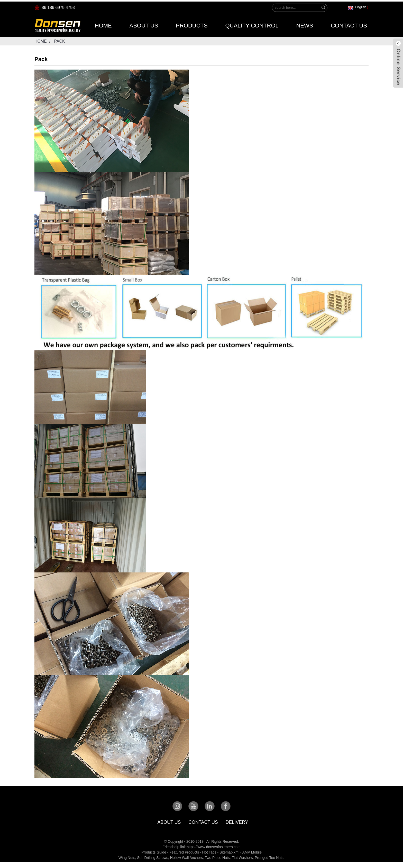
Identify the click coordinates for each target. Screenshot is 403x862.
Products (191, 24)
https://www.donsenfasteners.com (213, 846)
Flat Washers (242, 857)
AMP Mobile (252, 851)
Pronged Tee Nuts (269, 857)
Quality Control (251, 24)
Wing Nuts (126, 857)
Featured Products (184, 851)
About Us (143, 24)
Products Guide (153, 851)
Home (103, 24)
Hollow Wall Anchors (186, 857)
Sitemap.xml (229, 851)
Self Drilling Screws (152, 857)
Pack (59, 39)
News (304, 24)
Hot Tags (209, 851)
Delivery (237, 821)
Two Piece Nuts (217, 857)
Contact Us (349, 24)
